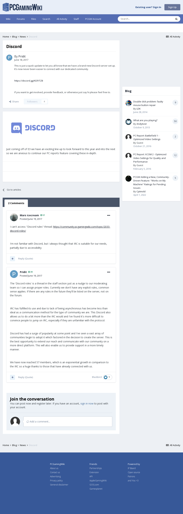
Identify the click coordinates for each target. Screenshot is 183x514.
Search (46, 19)
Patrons (131, 476)
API (91, 476)
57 (42, 215)
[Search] (136, 19)
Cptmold (141, 191)
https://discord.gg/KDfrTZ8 (28, 80)
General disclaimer (59, 484)
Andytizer (142, 123)
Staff (76, 19)
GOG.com (94, 484)
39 (30, 271)
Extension (94, 472)
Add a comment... (38, 421)
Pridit (22, 56)
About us (54, 468)
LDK (139, 108)
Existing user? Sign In (148, 7)
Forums (21, 19)
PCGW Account (93, 19)
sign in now (86, 403)
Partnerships (96, 468)
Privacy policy (56, 480)
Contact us (55, 472)
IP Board (132, 468)
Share (14, 101)
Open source (134, 472)
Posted (31, 219)
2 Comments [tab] (16, 203)
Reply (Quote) (25, 258)
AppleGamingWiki (98, 480)
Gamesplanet (96, 488)
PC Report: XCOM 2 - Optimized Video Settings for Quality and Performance (149, 158)
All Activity (62, 19)
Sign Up (172, 7)
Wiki (8, 19)
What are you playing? (145, 120)
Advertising (55, 476)
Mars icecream (29, 215)
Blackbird (97, 377)
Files (33, 19)
